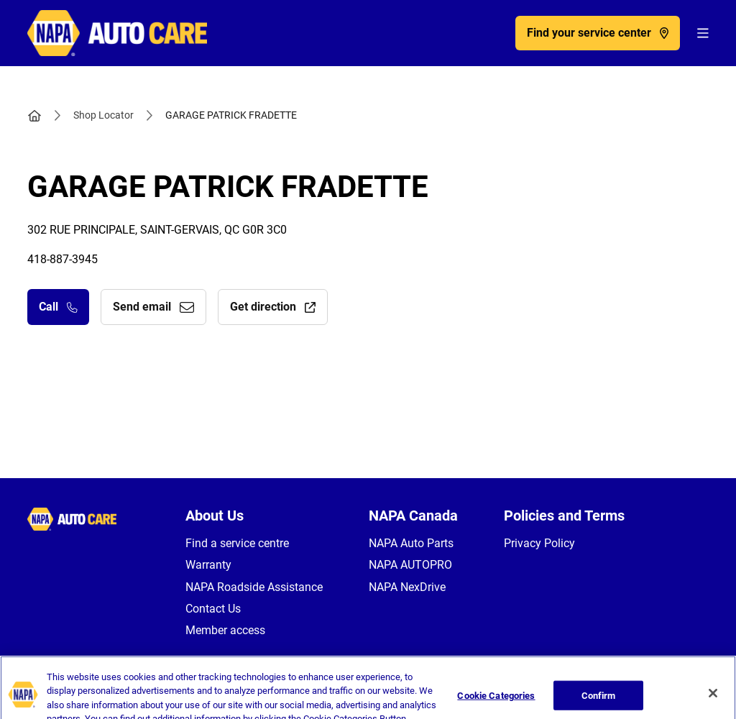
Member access (225, 630)
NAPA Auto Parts (411, 543)
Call (58, 306)
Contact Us (213, 608)
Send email (153, 306)
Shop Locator (103, 115)
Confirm (598, 703)
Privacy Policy (539, 543)
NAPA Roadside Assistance (254, 587)
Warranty (208, 565)
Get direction (273, 306)
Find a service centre (237, 543)
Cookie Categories (496, 703)
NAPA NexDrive (407, 587)
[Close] (713, 701)
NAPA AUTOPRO (410, 565)
